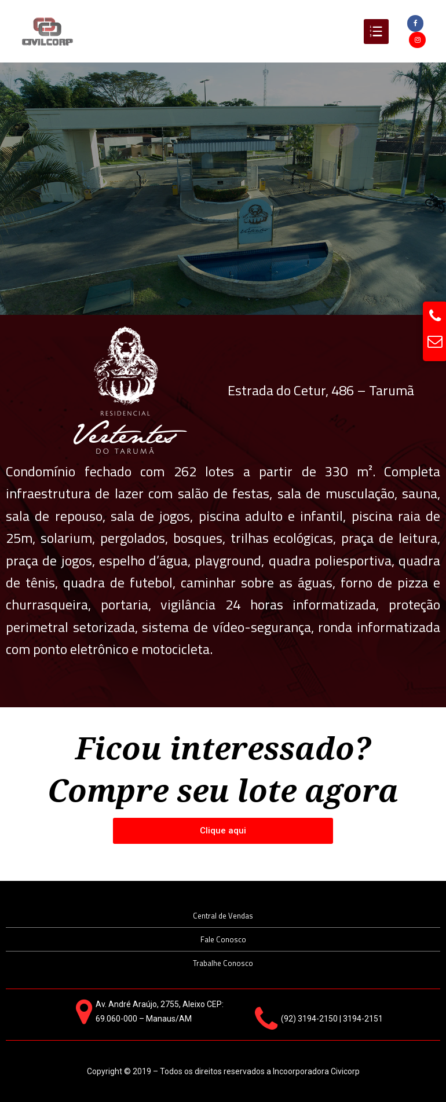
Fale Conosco (223, 939)
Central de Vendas (223, 915)
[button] (223, 831)
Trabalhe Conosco (223, 963)
